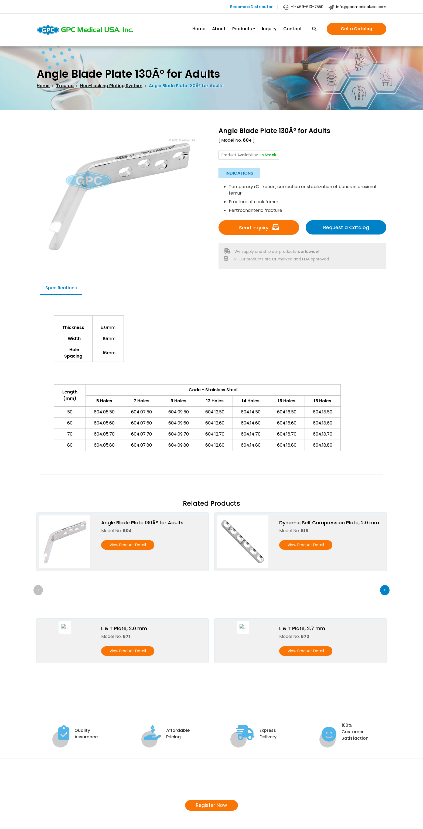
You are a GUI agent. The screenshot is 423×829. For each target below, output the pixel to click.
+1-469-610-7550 (303, 6)
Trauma (65, 86)
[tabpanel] (211, 380)
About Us (136, 770)
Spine (191, 770)
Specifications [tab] (61, 288)
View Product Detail (128, 545)
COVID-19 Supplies (205, 779)
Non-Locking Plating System (111, 86)
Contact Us (138, 796)
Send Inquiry (259, 227)
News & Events (141, 788)
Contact (292, 29)
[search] (314, 29)
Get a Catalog (356, 29)
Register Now (211, 708)
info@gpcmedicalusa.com (357, 6)
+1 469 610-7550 (59, 786)
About (219, 29)
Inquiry (269, 29)
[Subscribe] (380, 786)
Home (198, 29)
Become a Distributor (251, 6)
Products (242, 29)
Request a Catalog (346, 227)
